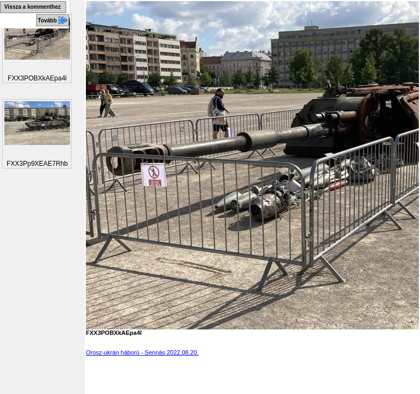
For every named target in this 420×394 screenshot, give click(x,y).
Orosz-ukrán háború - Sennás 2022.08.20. (142, 352)
